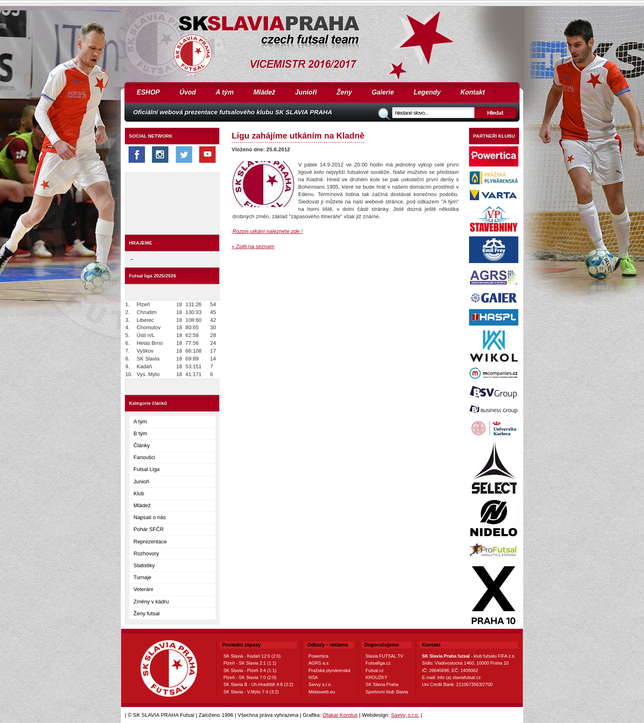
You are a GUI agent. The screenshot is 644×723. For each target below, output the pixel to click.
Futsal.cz (375, 670)
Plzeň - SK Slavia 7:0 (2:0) (249, 677)
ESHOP (148, 92)
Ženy (344, 92)
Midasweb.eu (321, 691)
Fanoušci (144, 457)
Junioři (306, 92)
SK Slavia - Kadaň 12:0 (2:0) (252, 656)
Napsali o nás (149, 517)
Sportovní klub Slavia (387, 691)
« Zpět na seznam (253, 246)
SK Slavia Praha (382, 684)
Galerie (383, 92)
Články (141, 445)
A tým (225, 92)
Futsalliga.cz (378, 663)
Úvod (187, 92)
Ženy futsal (146, 613)
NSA (313, 677)
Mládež (264, 92)
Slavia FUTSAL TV (384, 656)
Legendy (427, 92)
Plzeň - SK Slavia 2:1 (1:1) (249, 663)
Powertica (318, 656)
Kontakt (472, 92)
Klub (138, 493)
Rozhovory (146, 553)
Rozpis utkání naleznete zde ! (267, 231)
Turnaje (142, 577)
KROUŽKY (376, 677)
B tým (140, 433)
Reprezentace (150, 541)
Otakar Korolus (339, 715)
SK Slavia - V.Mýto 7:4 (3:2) (251, 691)
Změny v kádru (151, 601)
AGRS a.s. (319, 663)
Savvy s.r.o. (320, 684)
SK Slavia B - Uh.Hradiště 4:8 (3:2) (258, 684)
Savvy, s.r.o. (405, 715)
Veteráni (143, 589)
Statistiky (144, 565)
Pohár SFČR (148, 529)
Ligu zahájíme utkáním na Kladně (298, 135)
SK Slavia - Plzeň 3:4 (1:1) (249, 670)
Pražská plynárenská (329, 670)
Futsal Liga (146, 469)
